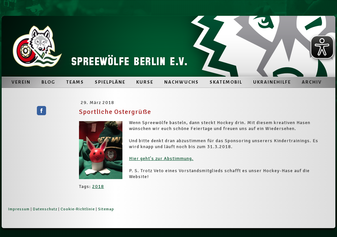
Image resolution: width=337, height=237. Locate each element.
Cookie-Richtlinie (78, 209)
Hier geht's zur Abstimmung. (161, 158)
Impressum (19, 209)
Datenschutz (45, 209)
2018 (98, 186)
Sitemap (106, 209)
